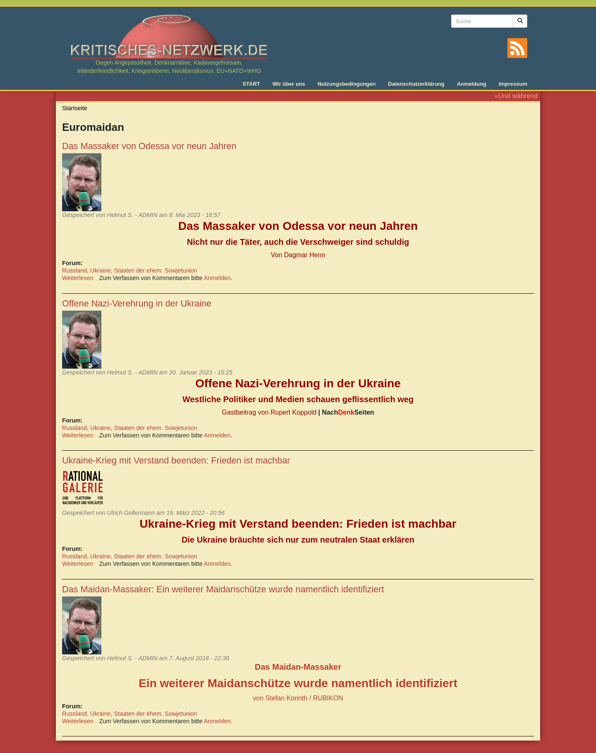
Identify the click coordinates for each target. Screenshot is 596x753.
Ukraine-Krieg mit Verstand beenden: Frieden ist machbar (176, 460)
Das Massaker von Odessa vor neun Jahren (149, 146)
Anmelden (217, 278)
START (251, 84)
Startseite (74, 108)
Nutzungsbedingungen (346, 84)
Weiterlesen (78, 278)
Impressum (513, 84)
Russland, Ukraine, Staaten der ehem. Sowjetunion (129, 270)
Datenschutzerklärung (416, 84)
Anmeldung (471, 84)
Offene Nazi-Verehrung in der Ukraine (136, 303)
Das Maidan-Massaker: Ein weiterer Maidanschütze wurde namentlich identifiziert (223, 589)
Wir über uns (288, 84)
